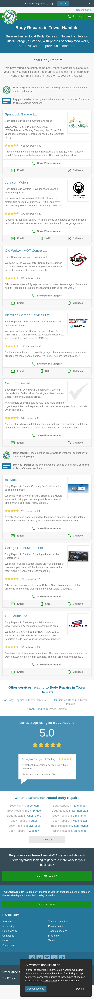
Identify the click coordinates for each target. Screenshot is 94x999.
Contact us (8, 935)
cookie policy (50, 980)
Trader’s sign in (84, 10)
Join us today (47, 875)
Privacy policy (55, 926)
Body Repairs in (24, 805)
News (5, 940)
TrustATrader (9, 978)
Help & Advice (10, 931)
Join (62, 3)
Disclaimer (54, 935)
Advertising (8, 926)
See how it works (47, 904)
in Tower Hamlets (24, 700)
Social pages (9, 945)
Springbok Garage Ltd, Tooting (38, 759)
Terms (51, 940)
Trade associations (58, 921)
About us (7, 921)
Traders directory (57, 931)
